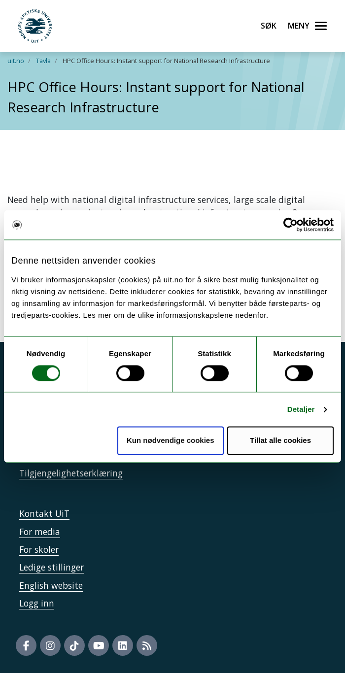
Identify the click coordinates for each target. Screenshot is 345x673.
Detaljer (301, 409)
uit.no (15, 60)
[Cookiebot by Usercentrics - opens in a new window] (290, 224)
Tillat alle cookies (280, 441)
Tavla (43, 60)
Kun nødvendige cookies (170, 441)
